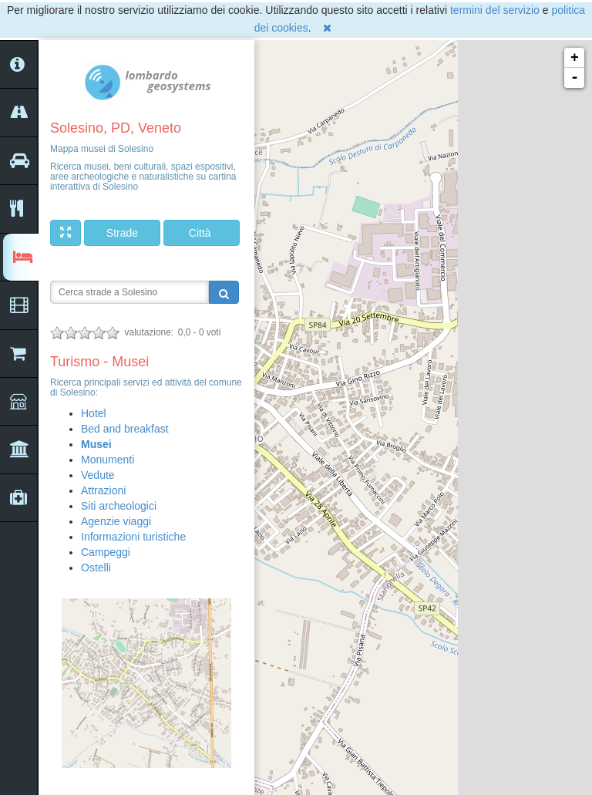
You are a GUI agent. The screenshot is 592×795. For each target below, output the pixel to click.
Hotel (93, 413)
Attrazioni (103, 490)
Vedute (98, 475)
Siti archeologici (118, 506)
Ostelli (96, 567)
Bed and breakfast (125, 429)
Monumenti (107, 459)
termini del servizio (495, 10)
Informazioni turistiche (133, 537)
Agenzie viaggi (116, 521)
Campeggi (105, 552)
